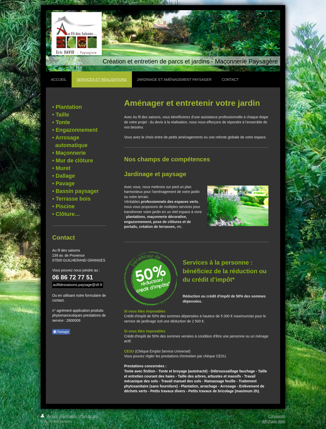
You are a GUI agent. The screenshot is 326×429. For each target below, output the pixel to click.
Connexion (276, 416)
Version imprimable (59, 416)
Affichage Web (273, 421)
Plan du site (88, 416)
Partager (61, 332)
